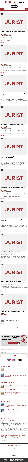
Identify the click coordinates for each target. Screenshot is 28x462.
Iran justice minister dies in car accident (11, 251)
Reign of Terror (7, 431)
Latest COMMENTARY (7, 383)
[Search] (14, 9)
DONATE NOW (14, 6)
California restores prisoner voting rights (11, 281)
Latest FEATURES (6, 401)
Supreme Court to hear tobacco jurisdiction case (13, 63)
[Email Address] (14, 352)
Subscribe (14, 355)
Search (26, 9)
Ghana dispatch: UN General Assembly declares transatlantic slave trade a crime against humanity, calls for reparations (15, 375)
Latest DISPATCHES (6, 366)
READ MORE (3, 42)
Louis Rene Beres (9, 395)
